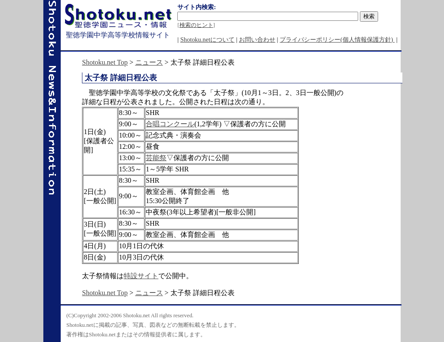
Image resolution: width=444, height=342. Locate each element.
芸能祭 (156, 157)
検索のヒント (196, 25)
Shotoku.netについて (207, 39)
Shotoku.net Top (104, 62)
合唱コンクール (170, 124)
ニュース (149, 62)
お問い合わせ (257, 39)
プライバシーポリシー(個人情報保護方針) (337, 39)
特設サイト (141, 276)
